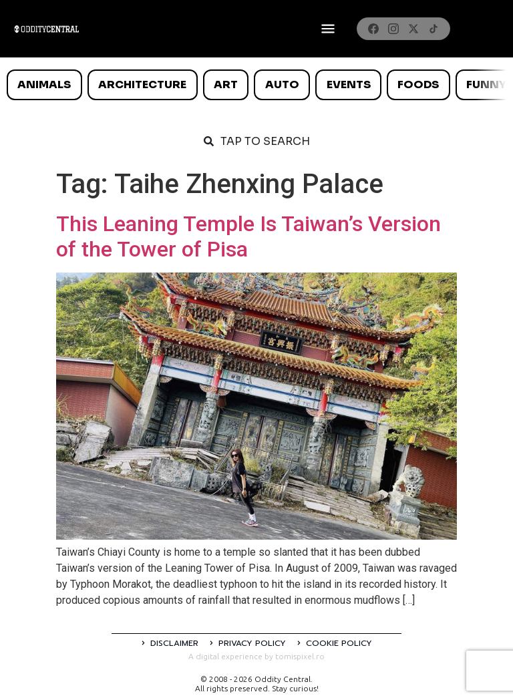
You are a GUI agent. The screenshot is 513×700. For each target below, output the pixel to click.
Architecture (142, 84)
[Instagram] (393, 28)
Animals (44, 84)
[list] (256, 85)
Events (349, 84)
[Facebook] (373, 28)
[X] (413, 28)
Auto (282, 84)
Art (226, 84)
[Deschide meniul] (328, 28)
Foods (418, 84)
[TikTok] (433, 28)
